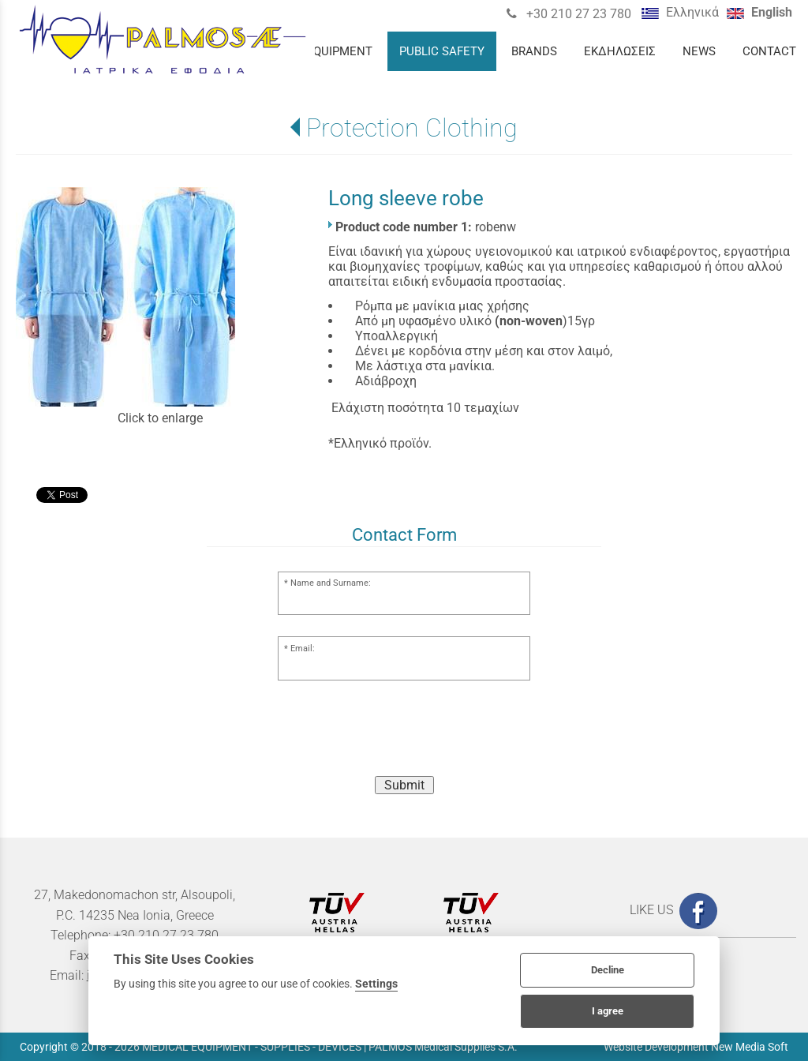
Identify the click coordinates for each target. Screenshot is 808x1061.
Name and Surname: (330, 583)
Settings (376, 983)
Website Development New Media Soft (696, 1046)
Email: (302, 648)
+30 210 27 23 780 (577, 13)
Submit (404, 785)
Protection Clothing (412, 128)
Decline (607, 970)
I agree (607, 1011)
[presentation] (404, 732)
